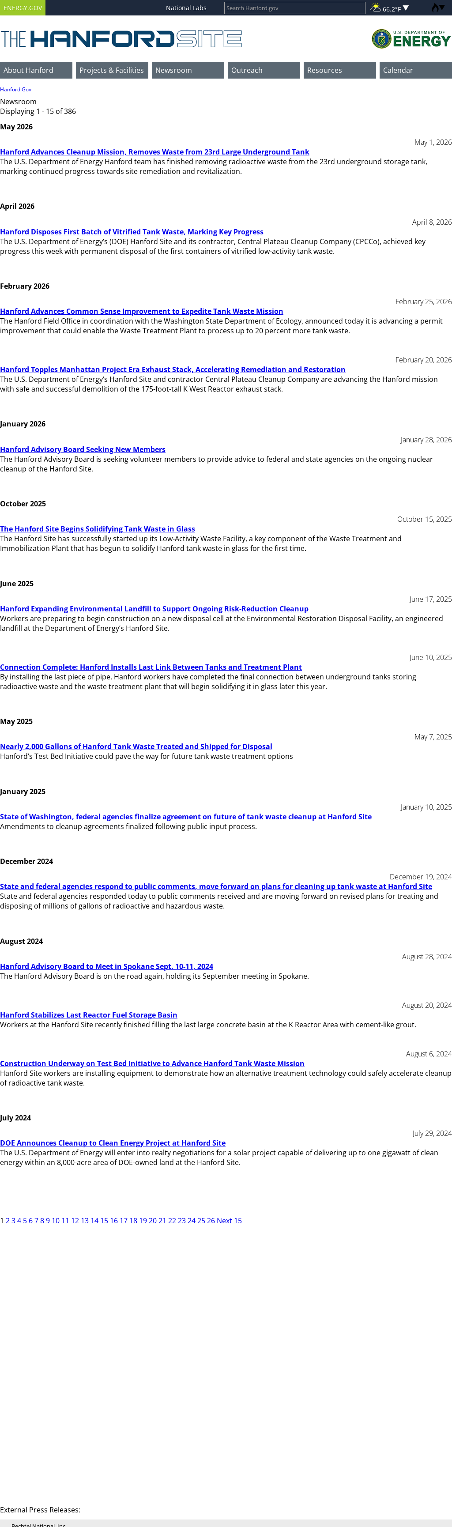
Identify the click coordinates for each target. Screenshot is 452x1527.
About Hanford (28, 70)
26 (211, 1220)
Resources (324, 70)
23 (182, 1220)
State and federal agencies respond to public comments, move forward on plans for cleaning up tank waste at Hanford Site (216, 886)
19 (143, 1220)
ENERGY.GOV (23, 8)
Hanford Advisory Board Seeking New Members (83, 449)
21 (162, 1220)
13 (85, 1220)
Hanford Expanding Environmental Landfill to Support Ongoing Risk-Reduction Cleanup (154, 609)
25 (201, 1220)
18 (133, 1220)
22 (172, 1220)
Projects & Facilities (111, 70)
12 (75, 1220)
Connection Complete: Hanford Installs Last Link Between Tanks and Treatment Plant (151, 667)
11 (65, 1220)
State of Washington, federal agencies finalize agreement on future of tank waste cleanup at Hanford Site (186, 817)
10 (56, 1220)
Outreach (247, 70)
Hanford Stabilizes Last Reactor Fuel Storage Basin (88, 1015)
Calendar (398, 70)
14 (94, 1220)
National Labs (186, 8)
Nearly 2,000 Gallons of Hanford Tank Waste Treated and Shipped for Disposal (136, 746)
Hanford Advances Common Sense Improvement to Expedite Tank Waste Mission (141, 311)
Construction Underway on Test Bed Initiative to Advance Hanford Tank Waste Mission (152, 1063)
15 (104, 1220)
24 (192, 1220)
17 (124, 1220)
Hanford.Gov (15, 89)
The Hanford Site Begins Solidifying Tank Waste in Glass (97, 529)
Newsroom (173, 70)
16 (114, 1220)
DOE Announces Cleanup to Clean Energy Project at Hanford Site (113, 1143)
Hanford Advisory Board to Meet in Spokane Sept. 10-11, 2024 (106, 966)
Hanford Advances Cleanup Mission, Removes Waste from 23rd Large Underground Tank (154, 152)
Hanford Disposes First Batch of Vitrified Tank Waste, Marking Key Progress (132, 232)
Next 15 (229, 1220)
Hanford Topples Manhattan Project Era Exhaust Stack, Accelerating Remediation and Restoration (173, 369)
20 (153, 1220)
